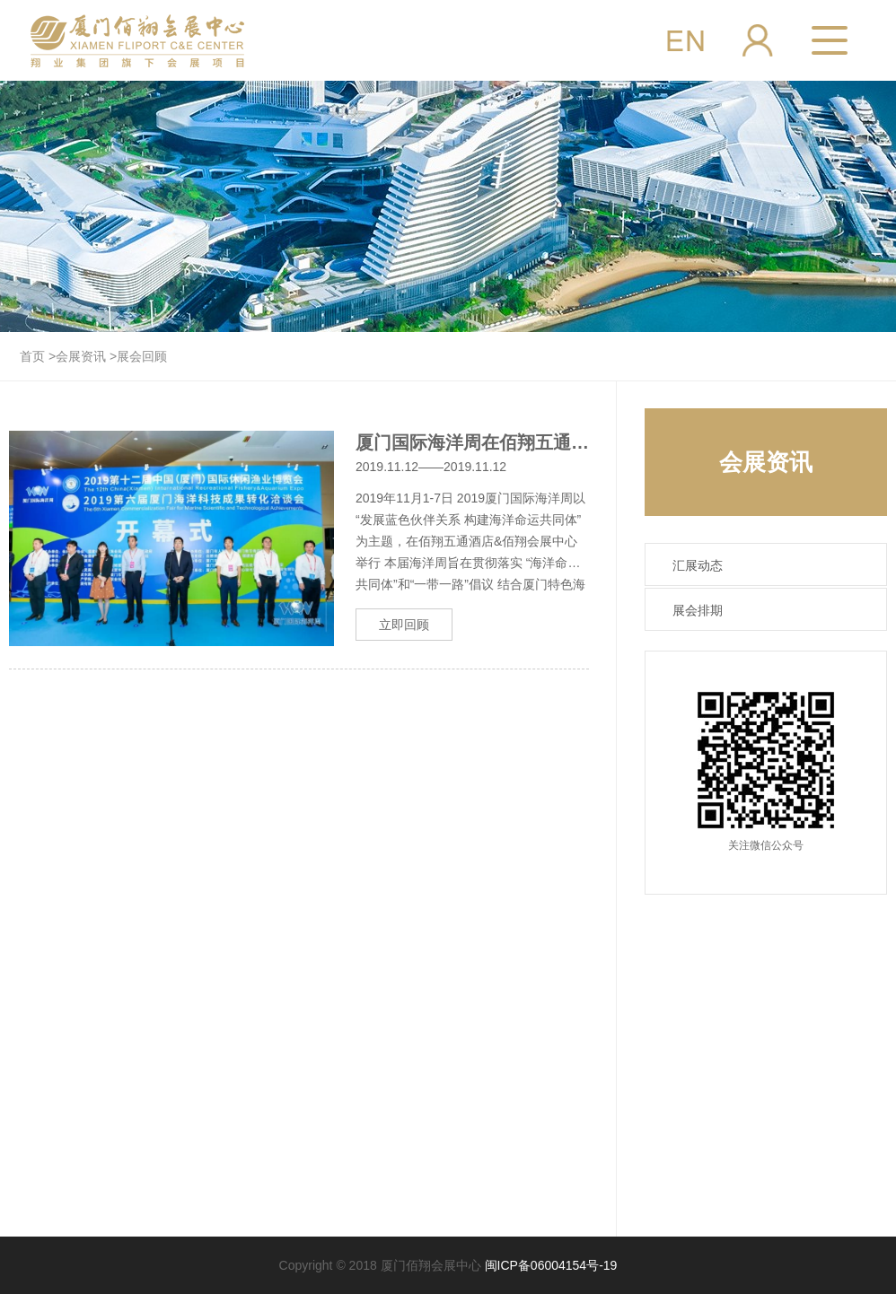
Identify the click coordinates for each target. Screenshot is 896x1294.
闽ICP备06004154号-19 (551, 1265)
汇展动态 (697, 565)
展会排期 (697, 610)
